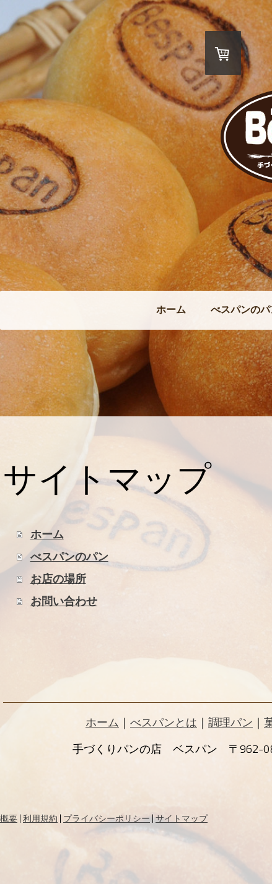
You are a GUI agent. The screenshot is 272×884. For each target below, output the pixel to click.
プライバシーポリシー (106, 818)
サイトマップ (182, 818)
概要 (8, 818)
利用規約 (40, 818)
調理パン (230, 722)
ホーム (171, 309)
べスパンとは (163, 722)
